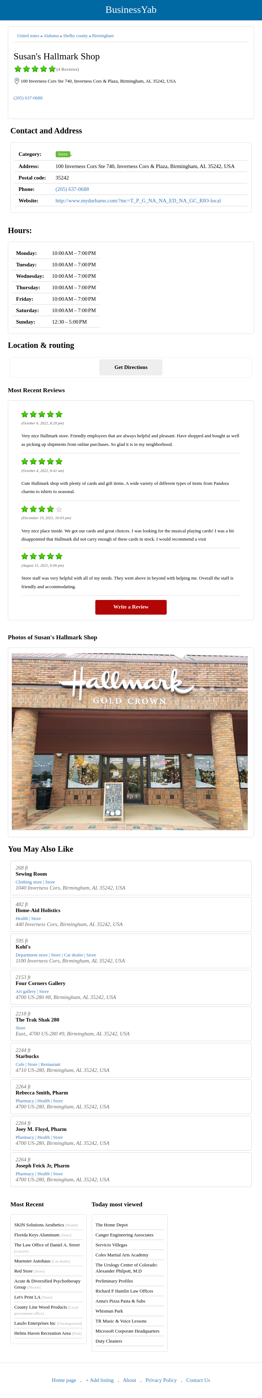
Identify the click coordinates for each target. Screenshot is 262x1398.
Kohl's (23, 947)
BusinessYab (130, 9)
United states (28, 35)
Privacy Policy (161, 1380)
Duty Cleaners (109, 1341)
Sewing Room (31, 874)
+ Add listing (100, 1380)
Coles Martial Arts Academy (122, 1254)
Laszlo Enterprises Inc (48, 1323)
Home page (64, 1380)
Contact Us (198, 1380)
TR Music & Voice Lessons (121, 1321)
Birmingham (103, 35)
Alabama (51, 35)
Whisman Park (109, 1311)
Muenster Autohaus (42, 1261)
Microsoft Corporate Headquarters (128, 1331)
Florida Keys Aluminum (42, 1234)
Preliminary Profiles (114, 1281)
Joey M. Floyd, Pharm (41, 1129)
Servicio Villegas (111, 1244)
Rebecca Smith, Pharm (42, 1093)
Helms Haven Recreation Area (48, 1333)
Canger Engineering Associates (124, 1234)
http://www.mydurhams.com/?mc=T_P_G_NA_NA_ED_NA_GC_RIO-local (138, 200)
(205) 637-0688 (28, 97)
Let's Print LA (33, 1297)
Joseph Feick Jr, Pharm (43, 1165)
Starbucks (27, 1056)
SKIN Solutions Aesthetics (46, 1224)
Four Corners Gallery (41, 983)
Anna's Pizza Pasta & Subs (121, 1301)
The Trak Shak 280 (37, 1020)
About (129, 1380)
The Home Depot (112, 1224)
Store (63, 154)
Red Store (29, 1271)
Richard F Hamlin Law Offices (124, 1291)
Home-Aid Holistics (38, 910)
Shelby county (75, 35)
